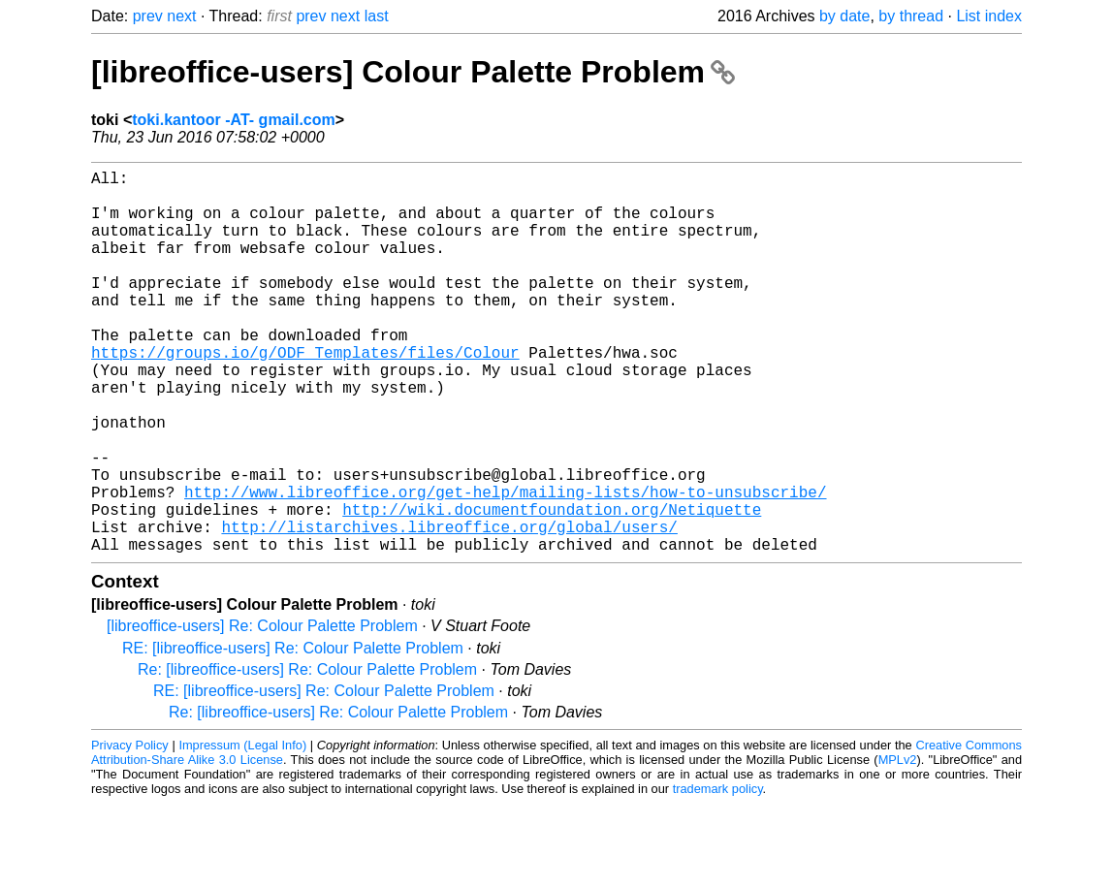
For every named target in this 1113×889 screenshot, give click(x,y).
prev (148, 16)
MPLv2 (897, 845)
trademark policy (718, 874)
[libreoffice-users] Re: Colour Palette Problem (262, 711)
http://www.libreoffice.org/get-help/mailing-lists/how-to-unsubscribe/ (505, 565)
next (181, 16)
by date (844, 16)
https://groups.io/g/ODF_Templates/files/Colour (305, 394)
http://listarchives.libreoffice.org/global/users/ (449, 608)
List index (989, 16)
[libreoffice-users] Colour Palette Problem (413, 71)
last (377, 16)
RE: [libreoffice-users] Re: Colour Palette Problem (292, 733)
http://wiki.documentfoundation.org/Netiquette (551, 586)
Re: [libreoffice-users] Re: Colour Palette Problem (307, 754)
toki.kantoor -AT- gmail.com (233, 119)
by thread (910, 16)
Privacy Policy (130, 830)
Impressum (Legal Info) (242, 830)
